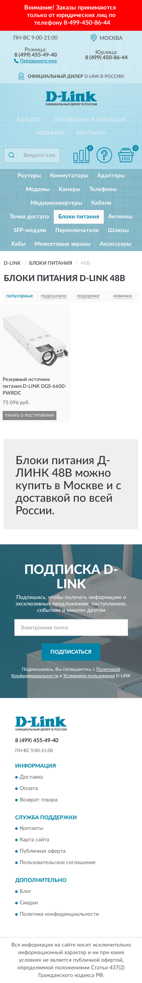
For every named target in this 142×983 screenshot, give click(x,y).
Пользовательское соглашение (57, 863)
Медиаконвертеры (56, 203)
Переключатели (77, 230)
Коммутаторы (69, 176)
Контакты (91, 133)
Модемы (38, 189)
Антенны (120, 217)
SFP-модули (30, 230)
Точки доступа (29, 217)
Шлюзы (118, 230)
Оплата (29, 788)
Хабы (18, 244)
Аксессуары (115, 244)
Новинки (50, 133)
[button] (35, 60)
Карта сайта (34, 840)
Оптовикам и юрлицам (89, 120)
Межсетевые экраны (62, 244)
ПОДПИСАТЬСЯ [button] (71, 652)
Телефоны (103, 189)
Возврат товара (39, 800)
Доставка (31, 777)
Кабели (101, 203)
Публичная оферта (43, 851)
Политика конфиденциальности (59, 914)
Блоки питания (78, 217)
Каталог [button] (29, 120)
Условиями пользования (89, 675)
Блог (25, 891)
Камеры (69, 189)
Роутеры (29, 176)
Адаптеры (111, 176)
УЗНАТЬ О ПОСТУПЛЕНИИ (29, 415)
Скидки (29, 903)
